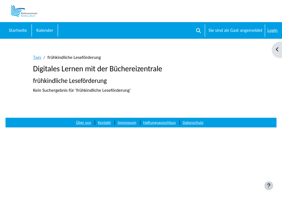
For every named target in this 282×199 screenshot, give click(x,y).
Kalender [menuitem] (44, 30)
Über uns (83, 122)
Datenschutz (193, 122)
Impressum (127, 122)
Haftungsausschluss (159, 122)
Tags (37, 57)
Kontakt (104, 122)
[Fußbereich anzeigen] (268, 185)
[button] (198, 30)
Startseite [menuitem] (18, 30)
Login (272, 30)
